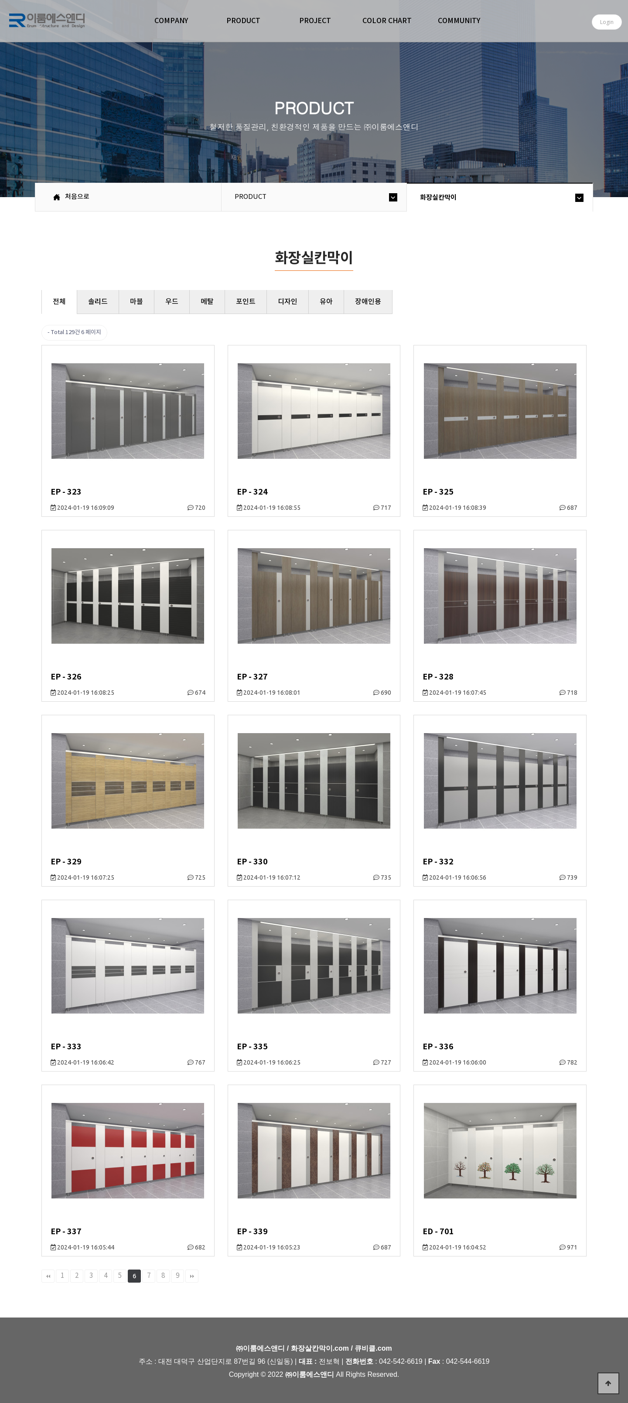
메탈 (207, 302)
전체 (59, 302)
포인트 (246, 302)
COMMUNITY (459, 21)
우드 (171, 302)
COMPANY (171, 21)
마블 (136, 302)
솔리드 (98, 302)
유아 (326, 302)
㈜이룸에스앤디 (47, 22)
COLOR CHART (387, 21)
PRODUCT (243, 21)
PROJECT (315, 21)
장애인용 (368, 302)
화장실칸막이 (438, 197)
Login (607, 22)
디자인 (287, 302)
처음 (48, 1276)
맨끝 (191, 1276)
